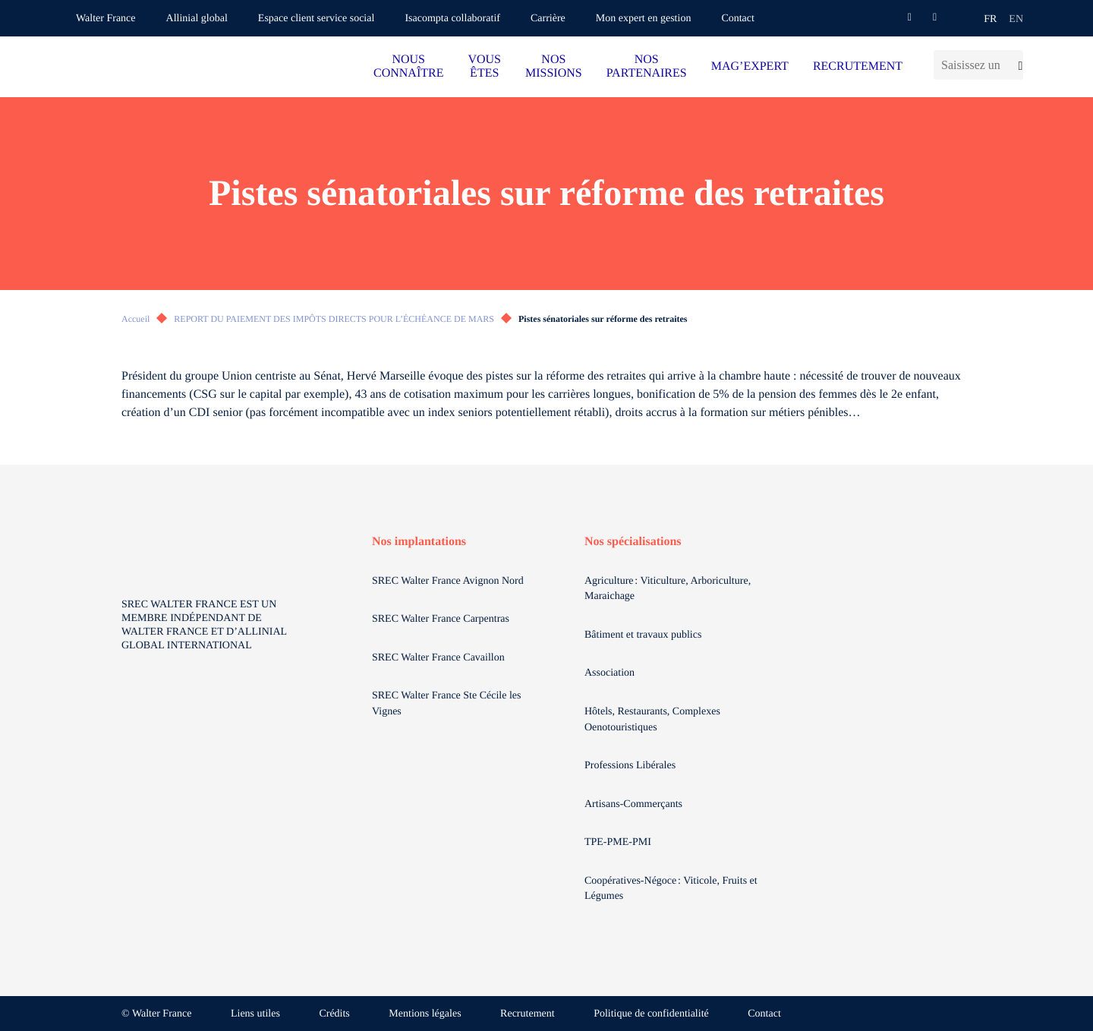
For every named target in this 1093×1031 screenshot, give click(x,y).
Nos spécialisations (633, 541)
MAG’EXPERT (750, 66)
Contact (737, 18)
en (1016, 19)
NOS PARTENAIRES (646, 66)
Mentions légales (425, 1014)
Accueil (135, 319)
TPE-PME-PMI (619, 842)
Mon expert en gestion (643, 18)
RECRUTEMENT (857, 66)
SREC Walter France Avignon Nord (448, 581)
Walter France (106, 18)
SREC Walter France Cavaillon (438, 658)
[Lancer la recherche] (1016, 65)
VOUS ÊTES (484, 66)
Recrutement (527, 1014)
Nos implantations (419, 541)
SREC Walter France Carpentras (440, 619)
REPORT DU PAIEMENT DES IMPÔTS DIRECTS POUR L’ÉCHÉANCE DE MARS (334, 319)
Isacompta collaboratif (452, 18)
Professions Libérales (631, 765)
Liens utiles (255, 1014)
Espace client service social (316, 18)
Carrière (548, 18)
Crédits (334, 1014)
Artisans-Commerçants (634, 804)
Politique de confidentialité (651, 1014)
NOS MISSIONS (553, 66)
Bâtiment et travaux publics (642, 635)
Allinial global (197, 18)
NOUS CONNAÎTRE (408, 66)
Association (609, 673)
